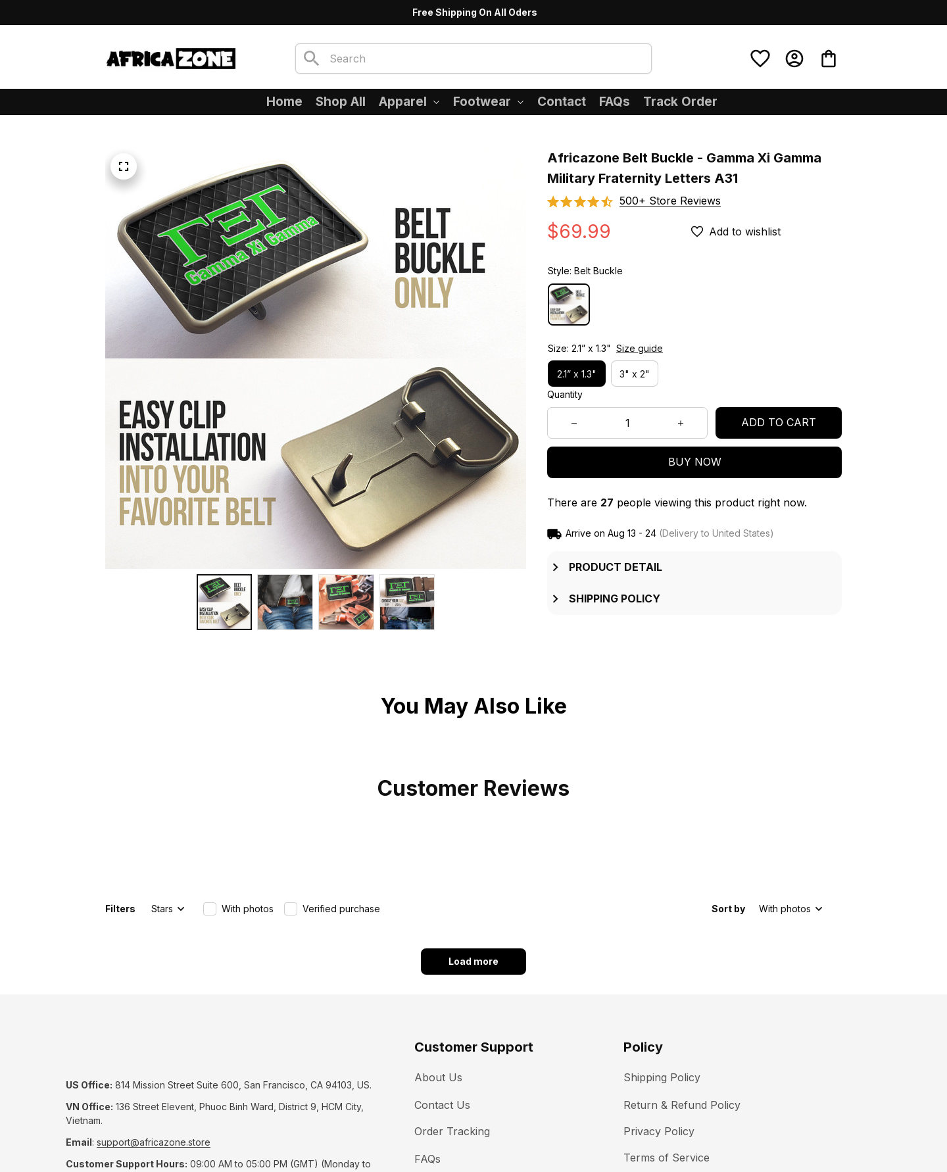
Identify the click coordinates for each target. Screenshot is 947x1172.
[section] (670, 201)
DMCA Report (185, 1132)
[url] (153, 1053)
